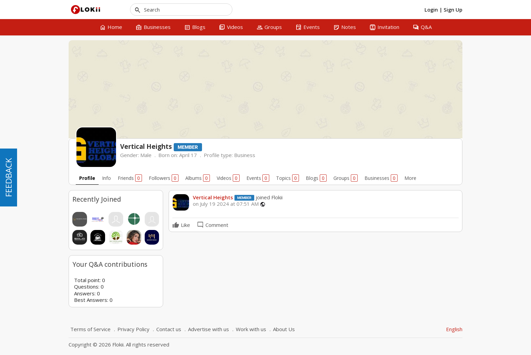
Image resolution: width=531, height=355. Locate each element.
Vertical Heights (213, 197)
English (454, 329)
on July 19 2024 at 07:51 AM (226, 204)
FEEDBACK (8, 177)
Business (244, 155)
